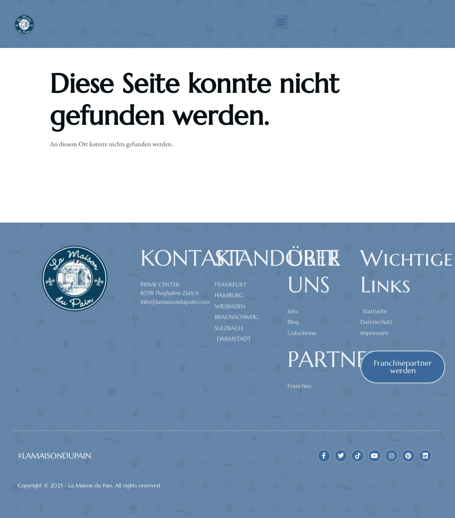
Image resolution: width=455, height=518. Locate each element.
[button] (281, 22)
